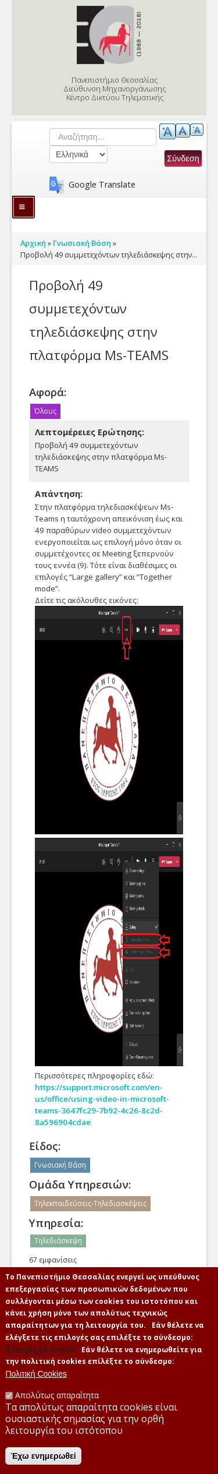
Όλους (45, 411)
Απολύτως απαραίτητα (57, 1404)
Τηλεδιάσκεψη (58, 1241)
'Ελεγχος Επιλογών (40, 1359)
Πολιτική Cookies (36, 1383)
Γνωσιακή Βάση (60, 1165)
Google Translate (102, 184)
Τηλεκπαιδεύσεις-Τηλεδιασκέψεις (90, 1203)
